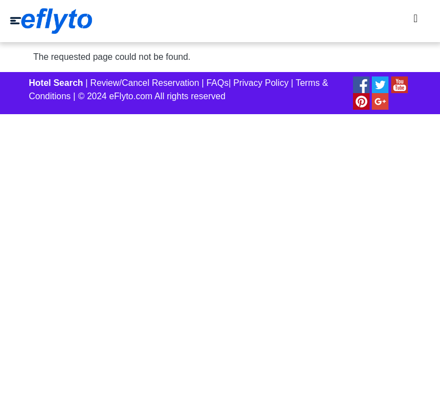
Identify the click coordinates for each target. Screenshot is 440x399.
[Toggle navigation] (415, 21)
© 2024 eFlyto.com (115, 96)
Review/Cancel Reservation (144, 83)
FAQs (217, 83)
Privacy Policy (261, 83)
